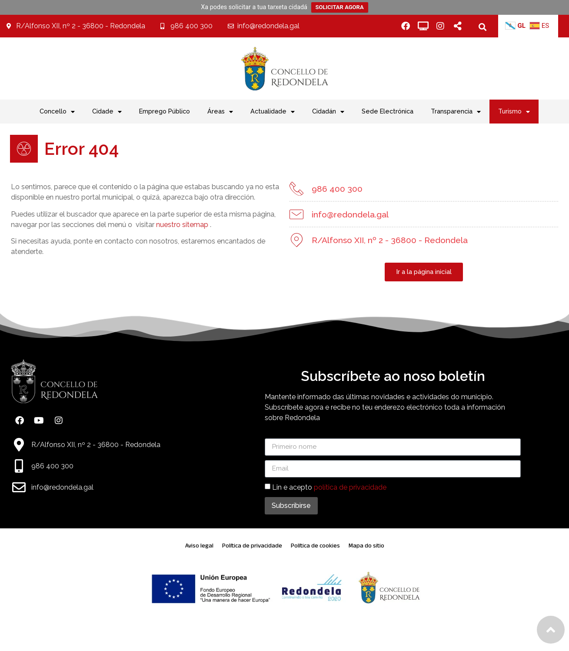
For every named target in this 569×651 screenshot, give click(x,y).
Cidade (107, 111)
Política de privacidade (252, 545)
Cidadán (328, 111)
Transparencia (456, 111)
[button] (482, 27)
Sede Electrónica (387, 111)
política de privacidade (350, 487)
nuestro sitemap (169, 224)
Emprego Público (164, 111)
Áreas (220, 111)
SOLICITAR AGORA (340, 7)
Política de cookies (315, 545)
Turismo (514, 111)
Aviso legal (199, 545)
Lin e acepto (329, 487)
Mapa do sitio (366, 545)
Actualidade (272, 111)
